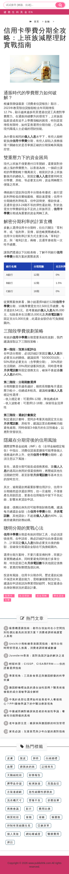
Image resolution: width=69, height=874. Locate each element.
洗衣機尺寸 (14, 800)
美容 (20, 15)
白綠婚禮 (52, 758)
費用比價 (45, 808)
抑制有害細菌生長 (19, 825)
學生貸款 (59, 595)
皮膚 (10, 758)
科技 (16, 15)
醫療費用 (53, 834)
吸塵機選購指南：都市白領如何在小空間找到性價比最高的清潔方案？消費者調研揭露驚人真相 (34, 632)
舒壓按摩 (53, 800)
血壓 (10, 766)
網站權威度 (33, 834)
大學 (7, 600)
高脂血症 (53, 783)
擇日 (10, 842)
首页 (36, 21)
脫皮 (23, 758)
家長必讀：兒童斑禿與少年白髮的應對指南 (34, 731)
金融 (24, 15)
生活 (12, 15)
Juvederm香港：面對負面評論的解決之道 (34, 655)
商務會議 (13, 808)
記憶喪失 (48, 766)
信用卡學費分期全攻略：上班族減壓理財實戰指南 (35, 38)
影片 (29, 808)
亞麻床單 (43, 825)
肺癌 (36, 758)
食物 (29, 817)
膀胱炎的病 (27, 766)
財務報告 (35, 775)
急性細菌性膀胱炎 (40, 791)
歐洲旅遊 (35, 783)
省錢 (42, 817)
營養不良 (35, 800)
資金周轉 (42, 595)
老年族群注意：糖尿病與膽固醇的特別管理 (34, 723)
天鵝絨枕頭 (14, 775)
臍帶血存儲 (14, 783)
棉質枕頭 (13, 817)
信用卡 (9, 595)
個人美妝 (13, 834)
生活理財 (24, 595)
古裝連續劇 (14, 791)
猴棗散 (56, 817)
